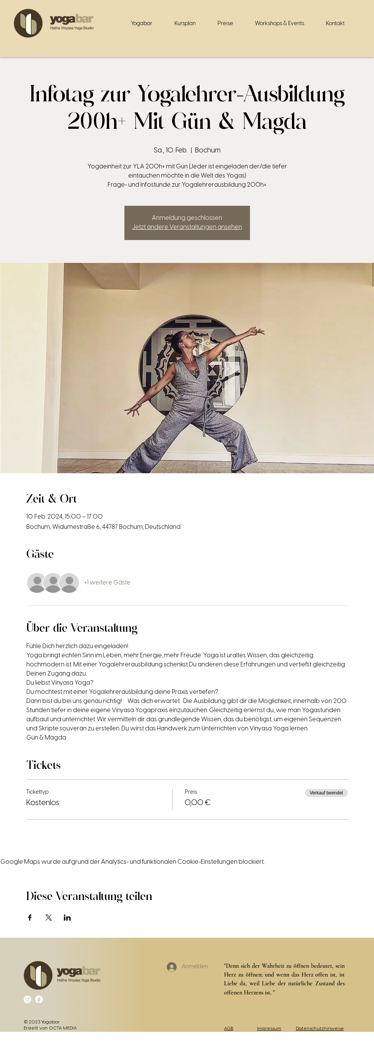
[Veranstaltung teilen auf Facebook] (30, 917)
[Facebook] (39, 999)
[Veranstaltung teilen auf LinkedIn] (67, 917)
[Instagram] (27, 999)
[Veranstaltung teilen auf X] (48, 917)
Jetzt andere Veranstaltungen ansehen (187, 227)
